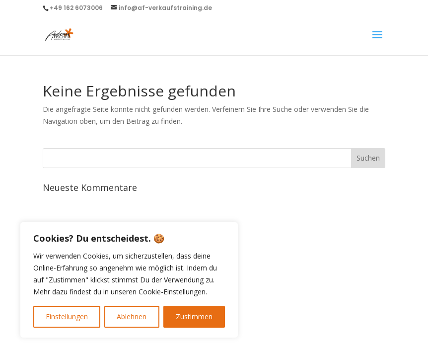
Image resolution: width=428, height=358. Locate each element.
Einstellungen (67, 316)
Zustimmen (194, 316)
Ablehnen (131, 316)
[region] (129, 280)
